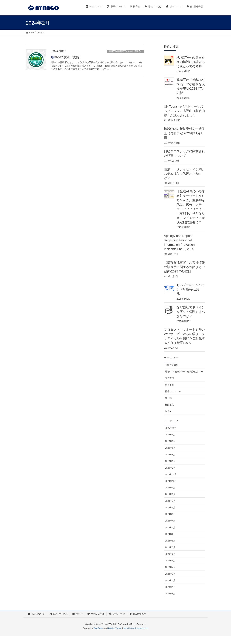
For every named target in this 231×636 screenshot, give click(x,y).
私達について (36, 614)
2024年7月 (170, 501)
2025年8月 (170, 441)
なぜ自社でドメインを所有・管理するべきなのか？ (191, 312)
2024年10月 (171, 481)
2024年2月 (170, 534)
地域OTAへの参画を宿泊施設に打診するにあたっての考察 (191, 62)
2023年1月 (170, 587)
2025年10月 (171, 428)
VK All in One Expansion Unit (136, 628)
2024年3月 (170, 527)
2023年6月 (170, 554)
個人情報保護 (138, 614)
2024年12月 (171, 474)
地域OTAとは (95, 614)
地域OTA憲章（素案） (66, 57)
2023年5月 (170, 560)
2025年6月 (170, 448)
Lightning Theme (114, 628)
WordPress (98, 628)
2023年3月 (170, 574)
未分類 (168, 398)
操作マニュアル (172, 391)
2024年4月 (170, 520)
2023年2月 (170, 580)
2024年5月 (170, 514)
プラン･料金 (117, 614)
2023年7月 (170, 547)
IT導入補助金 (171, 365)
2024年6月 (170, 507)
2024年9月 (170, 487)
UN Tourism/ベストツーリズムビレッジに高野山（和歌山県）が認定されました (184, 111)
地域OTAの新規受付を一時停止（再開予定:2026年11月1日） (184, 133)
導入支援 (169, 378)
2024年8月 (170, 494)
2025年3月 (170, 461)
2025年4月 (170, 454)
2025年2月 (170, 468)
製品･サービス (59, 614)
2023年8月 (170, 540)
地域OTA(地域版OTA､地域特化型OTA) (125, 51)
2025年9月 (170, 434)
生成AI (168, 411)
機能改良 (169, 404)
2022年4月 (170, 593)
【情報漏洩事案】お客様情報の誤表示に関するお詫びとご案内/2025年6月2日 (184, 267)
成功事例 (169, 385)
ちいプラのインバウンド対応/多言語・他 (191, 289)
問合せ (77, 614)
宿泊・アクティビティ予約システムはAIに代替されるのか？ (184, 173)
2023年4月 (170, 567)
